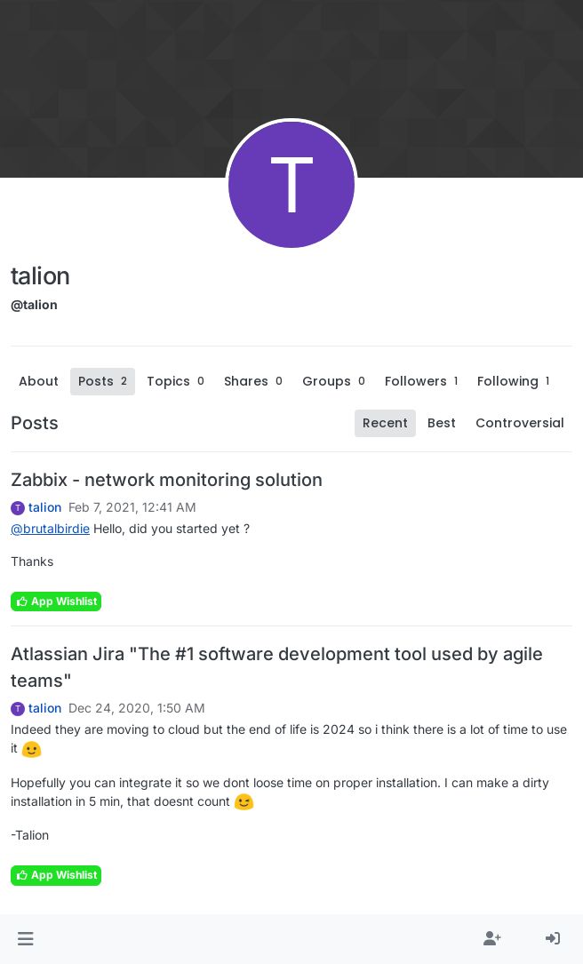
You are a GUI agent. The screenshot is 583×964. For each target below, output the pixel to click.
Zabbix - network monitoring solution (167, 479)
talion (44, 507)
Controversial (519, 423)
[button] (25, 939)
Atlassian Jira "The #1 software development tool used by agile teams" (277, 667)
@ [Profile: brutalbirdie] (50, 528)
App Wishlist (56, 601)
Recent (385, 423)
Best (441, 423)
